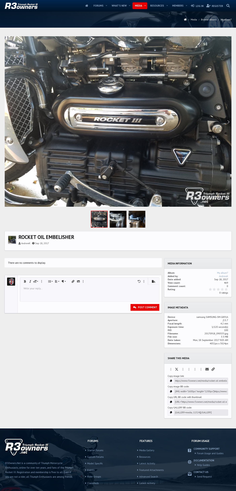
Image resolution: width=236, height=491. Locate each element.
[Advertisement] (118, 58)
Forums (98, 5)
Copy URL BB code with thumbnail (185, 444)
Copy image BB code (178, 433)
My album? (222, 320)
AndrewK (25, 290)
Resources (157, 5)
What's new (119, 5)
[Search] (228, 5)
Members (178, 5)
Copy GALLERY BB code (179, 454)
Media (138, 5)
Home (87, 5)
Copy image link (176, 423)
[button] (106, 5)
